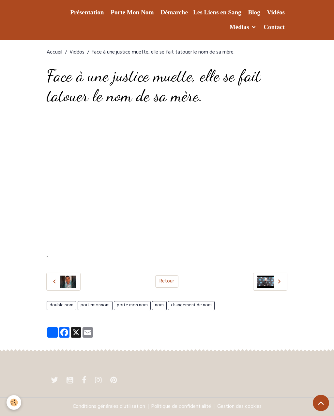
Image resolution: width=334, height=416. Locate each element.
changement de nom (191, 305)
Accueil (54, 52)
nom (159, 305)
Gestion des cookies (239, 407)
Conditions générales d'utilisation (109, 407)
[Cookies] (14, 402)
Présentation (86, 12)
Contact (273, 27)
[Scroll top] (321, 403)
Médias (239, 27)
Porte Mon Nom (131, 12)
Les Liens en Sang (217, 12)
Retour (166, 281)
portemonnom (95, 305)
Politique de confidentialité (181, 407)
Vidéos (275, 12)
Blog (253, 12)
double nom (61, 305)
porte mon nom (132, 305)
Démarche (173, 12)
